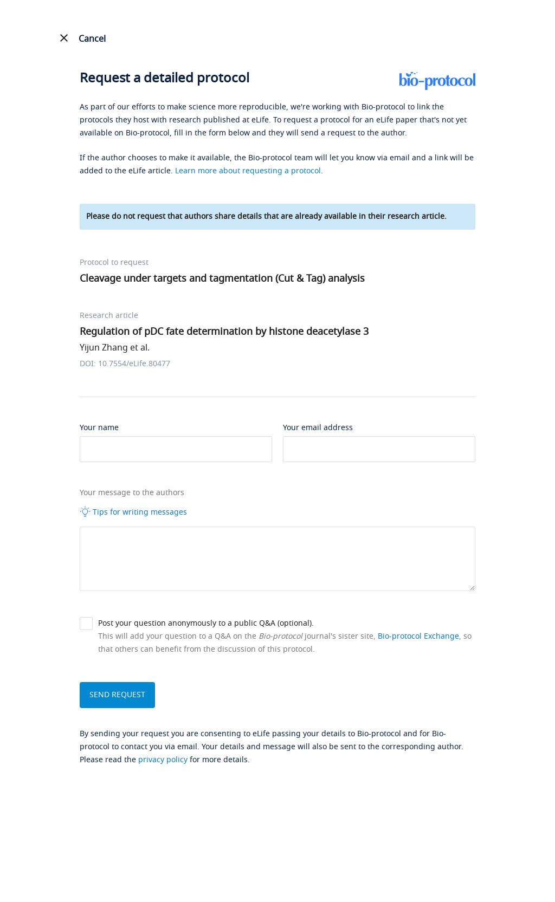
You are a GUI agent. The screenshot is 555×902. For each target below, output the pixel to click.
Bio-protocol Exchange (418, 636)
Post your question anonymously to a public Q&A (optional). (206, 623)
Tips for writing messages (133, 512)
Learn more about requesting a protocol (248, 171)
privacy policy (163, 759)
